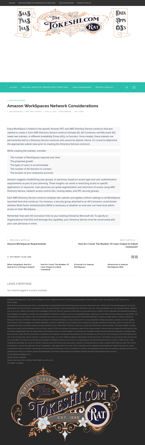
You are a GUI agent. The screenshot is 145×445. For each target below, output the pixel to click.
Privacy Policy (84, 3)
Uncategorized (66, 3)
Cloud (12, 3)
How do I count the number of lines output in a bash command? (55, 267)
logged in (23, 290)
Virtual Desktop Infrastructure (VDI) (37, 3)
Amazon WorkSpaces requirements (27, 243)
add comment (65, 111)
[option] (22, 265)
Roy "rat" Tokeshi (34, 111)
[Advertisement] (72, 61)
